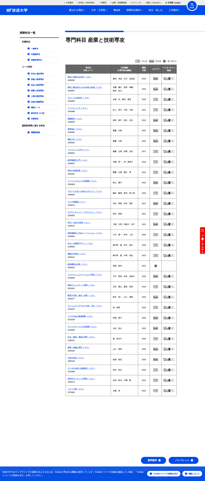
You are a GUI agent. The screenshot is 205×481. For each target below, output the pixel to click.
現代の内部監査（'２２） (78, 170)
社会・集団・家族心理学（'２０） (81, 337)
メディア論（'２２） (76, 389)
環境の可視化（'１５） (77, 254)
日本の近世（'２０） (76, 358)
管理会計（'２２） (75, 129)
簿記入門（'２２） (75, 139)
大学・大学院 (99, 10)
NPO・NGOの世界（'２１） (79, 222)
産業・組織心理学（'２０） (79, 347)
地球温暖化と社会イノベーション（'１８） (85, 233)
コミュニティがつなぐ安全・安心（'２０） (85, 306)
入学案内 (174, 10)
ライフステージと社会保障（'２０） (82, 327)
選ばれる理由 (77, 10)
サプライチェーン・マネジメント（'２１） (85, 212)
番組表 (116, 10)
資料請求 (154, 460)
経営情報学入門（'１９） (78, 160)
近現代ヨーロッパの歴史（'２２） (81, 379)
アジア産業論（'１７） (77, 202)
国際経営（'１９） (75, 119)
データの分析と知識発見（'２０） (81, 368)
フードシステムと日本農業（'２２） (82, 181)
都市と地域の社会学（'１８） (80, 77)
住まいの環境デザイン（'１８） (81, 243)
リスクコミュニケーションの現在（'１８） (85, 275)
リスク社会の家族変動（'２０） (81, 316)
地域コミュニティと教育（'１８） (81, 285)
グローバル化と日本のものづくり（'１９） (85, 191)
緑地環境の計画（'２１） (78, 264)
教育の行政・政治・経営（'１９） (81, 295)
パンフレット (184, 460)
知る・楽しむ (156, 10)
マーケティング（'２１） (78, 108)
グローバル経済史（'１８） (79, 98)
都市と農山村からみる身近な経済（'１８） (85, 87)
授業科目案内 (134, 10)
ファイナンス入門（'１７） (79, 150)
